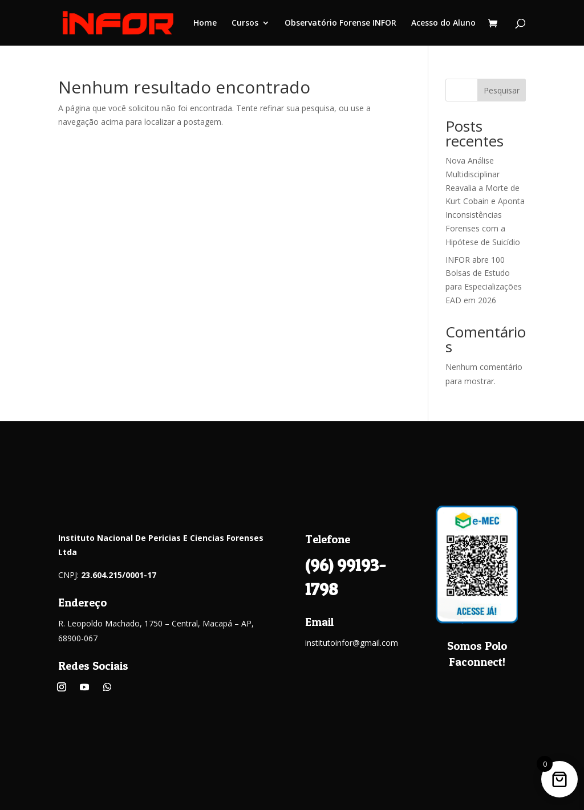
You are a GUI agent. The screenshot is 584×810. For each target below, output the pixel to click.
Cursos (245, 23)
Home (205, 23)
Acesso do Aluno (443, 23)
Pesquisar (502, 90)
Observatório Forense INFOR (340, 23)
